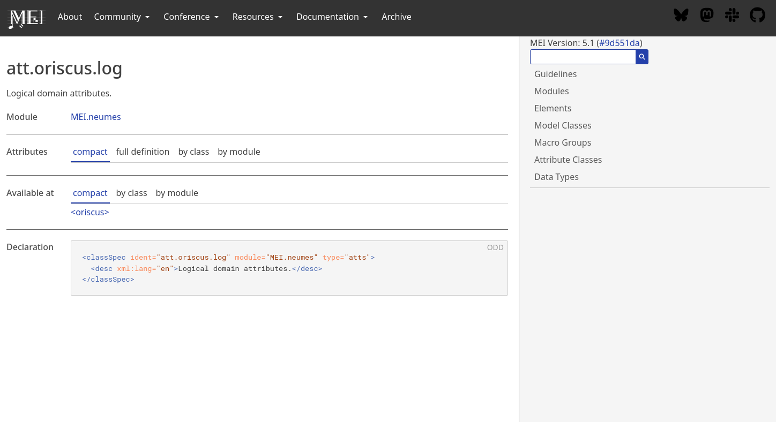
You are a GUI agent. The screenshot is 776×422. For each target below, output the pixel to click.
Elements (552, 108)
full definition (143, 151)
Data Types (556, 177)
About (70, 16)
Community (123, 16)
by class (193, 151)
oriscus (90, 212)
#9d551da (619, 43)
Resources (259, 16)
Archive (396, 16)
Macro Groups (562, 142)
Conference (191, 16)
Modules (551, 91)
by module (239, 151)
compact (90, 151)
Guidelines (555, 74)
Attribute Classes (568, 159)
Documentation (333, 16)
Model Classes (563, 125)
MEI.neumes (96, 117)
